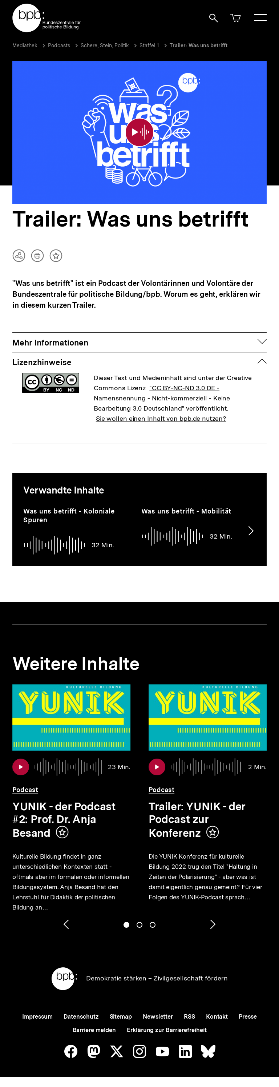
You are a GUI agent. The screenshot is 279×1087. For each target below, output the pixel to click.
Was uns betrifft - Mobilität (186, 511)
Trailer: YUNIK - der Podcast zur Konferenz (197, 819)
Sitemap (121, 1016)
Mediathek (24, 45)
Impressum (37, 1016)
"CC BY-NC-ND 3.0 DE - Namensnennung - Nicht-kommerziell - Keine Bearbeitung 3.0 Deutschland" (162, 398)
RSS (189, 1016)
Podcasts (59, 45)
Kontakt (217, 1016)
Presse (247, 1016)
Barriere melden (94, 1030)
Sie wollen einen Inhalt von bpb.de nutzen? (161, 418)
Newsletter (158, 1016)
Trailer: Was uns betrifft (198, 45)
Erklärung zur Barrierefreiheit (166, 1030)
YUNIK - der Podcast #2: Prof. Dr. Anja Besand (63, 819)
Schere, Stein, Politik (105, 45)
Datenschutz (81, 1016)
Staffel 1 (149, 45)
